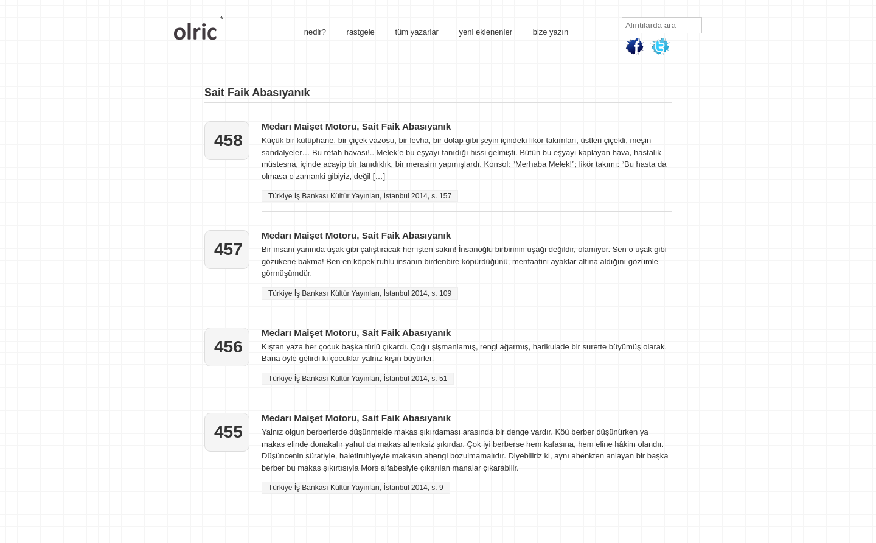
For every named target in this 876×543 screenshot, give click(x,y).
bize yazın (551, 32)
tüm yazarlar (417, 32)
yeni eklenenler (485, 32)
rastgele (361, 32)
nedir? (315, 32)
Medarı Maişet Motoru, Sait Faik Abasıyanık (356, 126)
